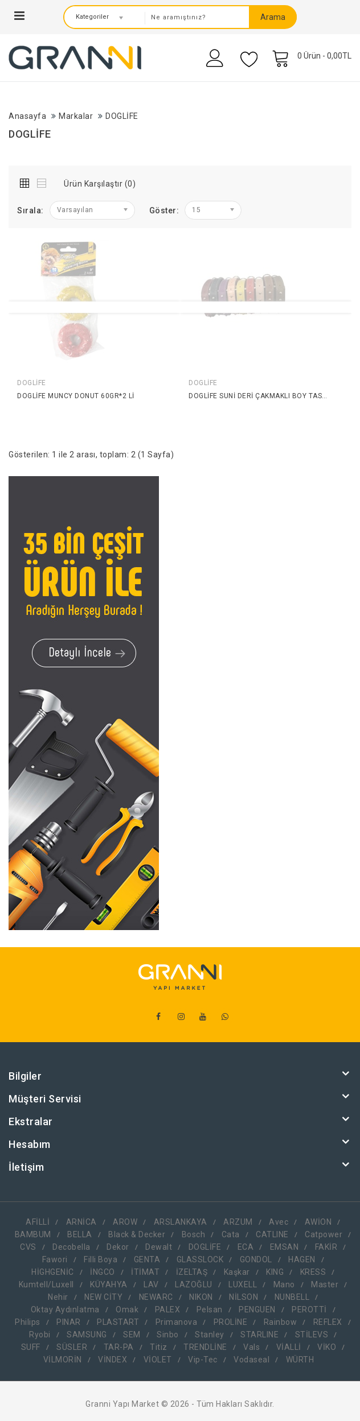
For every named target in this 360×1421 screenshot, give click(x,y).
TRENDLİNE (205, 1347)
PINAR (68, 1322)
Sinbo (168, 1334)
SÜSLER (71, 1347)
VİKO (326, 1347)
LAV (151, 1284)
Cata (231, 1234)
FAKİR (326, 1246)
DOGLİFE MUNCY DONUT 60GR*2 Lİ (75, 396)
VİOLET (158, 1359)
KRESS (313, 1272)
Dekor (118, 1246)
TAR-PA (119, 1347)
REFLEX (327, 1322)
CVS (28, 1246)
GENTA (147, 1259)
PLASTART (118, 1322)
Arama (272, 17)
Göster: (164, 210)
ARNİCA (81, 1221)
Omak (127, 1309)
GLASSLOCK (200, 1259)
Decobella (71, 1246)
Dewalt (158, 1246)
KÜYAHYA (109, 1284)
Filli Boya (100, 1259)
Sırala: (30, 210)
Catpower (323, 1234)
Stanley (209, 1334)
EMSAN (284, 1246)
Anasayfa (27, 116)
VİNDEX (112, 1359)
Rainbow (280, 1322)
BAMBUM (33, 1234)
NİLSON (243, 1297)
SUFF (30, 1347)
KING (275, 1272)
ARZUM (238, 1221)
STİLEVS (312, 1334)
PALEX (168, 1309)
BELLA (79, 1234)
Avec (278, 1221)
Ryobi (40, 1334)
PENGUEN (257, 1309)
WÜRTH (300, 1359)
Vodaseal (251, 1359)
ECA (246, 1246)
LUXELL (242, 1284)
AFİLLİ (38, 1221)
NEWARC (156, 1297)
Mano (284, 1284)
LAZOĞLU (193, 1284)
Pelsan (210, 1309)
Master (324, 1284)
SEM (132, 1334)
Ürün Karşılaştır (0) (100, 183)
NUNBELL (292, 1297)
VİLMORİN (62, 1359)
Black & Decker (136, 1234)
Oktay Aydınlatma (65, 1309)
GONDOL (256, 1259)
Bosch (194, 1234)
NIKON (201, 1297)
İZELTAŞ (192, 1272)
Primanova (177, 1322)
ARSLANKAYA (180, 1221)
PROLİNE (231, 1322)
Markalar (76, 116)
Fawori (55, 1259)
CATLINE (272, 1234)
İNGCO (102, 1272)
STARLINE (259, 1334)
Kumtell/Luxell (46, 1284)
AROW (125, 1221)
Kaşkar (237, 1272)
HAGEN (302, 1259)
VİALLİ (288, 1347)
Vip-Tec (203, 1359)
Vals (251, 1347)
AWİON (318, 1221)
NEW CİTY (103, 1297)
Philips (27, 1322)
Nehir (58, 1297)
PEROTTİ (309, 1309)
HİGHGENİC (52, 1272)
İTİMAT (145, 1272)
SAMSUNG (87, 1334)
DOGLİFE (121, 116)
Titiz (158, 1347)
